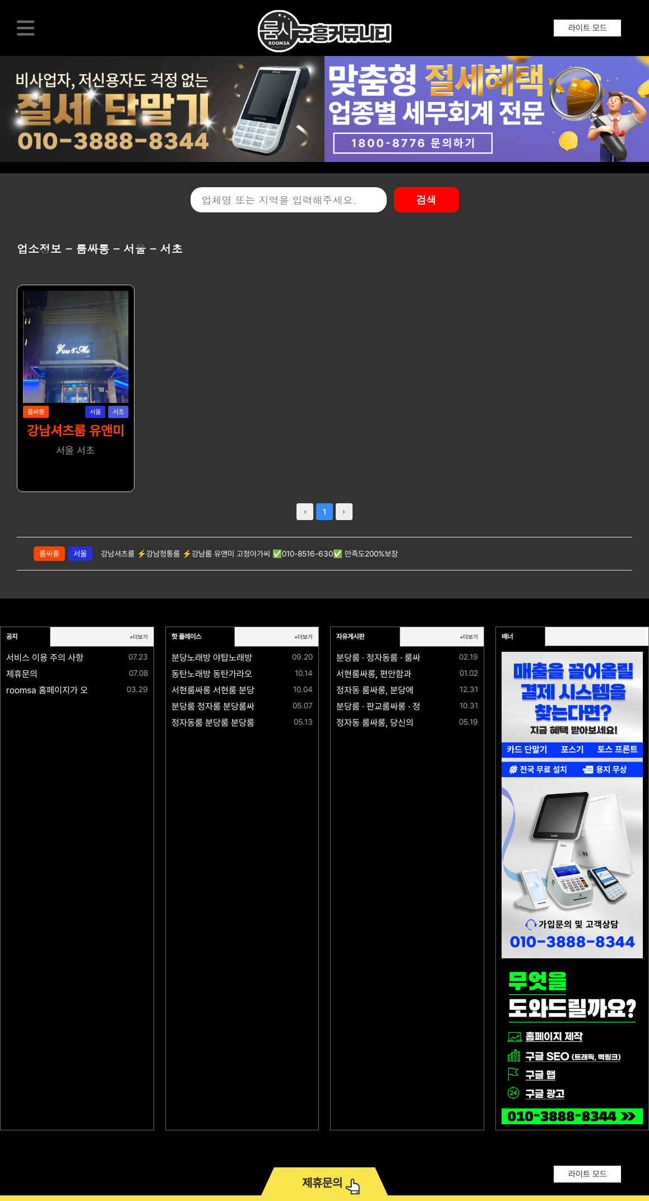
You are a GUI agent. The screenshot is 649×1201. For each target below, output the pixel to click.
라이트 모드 (587, 28)
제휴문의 (22, 674)
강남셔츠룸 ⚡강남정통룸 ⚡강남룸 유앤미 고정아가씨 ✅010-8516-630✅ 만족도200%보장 (249, 553)
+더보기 (138, 637)
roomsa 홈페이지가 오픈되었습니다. (71, 690)
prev (304, 511)
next (344, 511)
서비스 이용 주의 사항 (45, 657)
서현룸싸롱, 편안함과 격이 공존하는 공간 (408, 674)
